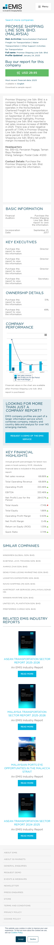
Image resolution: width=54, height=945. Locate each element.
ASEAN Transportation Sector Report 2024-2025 (27, 823)
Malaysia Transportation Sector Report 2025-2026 (27, 714)
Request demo (12, 873)
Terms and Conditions (17, 906)
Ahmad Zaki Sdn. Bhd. (15, 567)
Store (7, 899)
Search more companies (19, 20)
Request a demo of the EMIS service (27, 437)
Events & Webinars (15, 879)
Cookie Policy (12, 919)
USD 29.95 (27, 72)
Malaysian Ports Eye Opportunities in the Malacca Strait (27, 768)
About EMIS (10, 853)
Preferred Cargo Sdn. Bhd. (19, 609)
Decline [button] (33, 939)
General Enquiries (15, 866)
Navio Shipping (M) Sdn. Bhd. (19, 584)
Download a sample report (18, 87)
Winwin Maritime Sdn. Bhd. (18, 598)
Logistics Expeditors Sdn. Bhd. (21, 578)
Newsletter (11, 886)
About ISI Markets (14, 859)
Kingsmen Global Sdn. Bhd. (19, 555)
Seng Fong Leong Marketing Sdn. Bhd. (25, 572)
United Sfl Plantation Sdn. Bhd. (22, 604)
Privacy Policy (13, 912)
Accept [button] (20, 939)
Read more (27, 674)
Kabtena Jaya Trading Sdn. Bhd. (22, 561)
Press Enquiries (13, 892)
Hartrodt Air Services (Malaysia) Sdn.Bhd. (27, 591)
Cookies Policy (16, 933)
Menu (43, 6)
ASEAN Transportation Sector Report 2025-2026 (27, 661)
